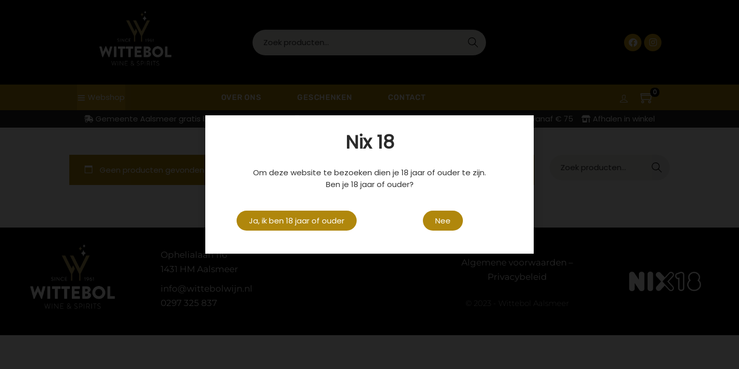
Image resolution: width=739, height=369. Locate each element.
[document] (369, 184)
